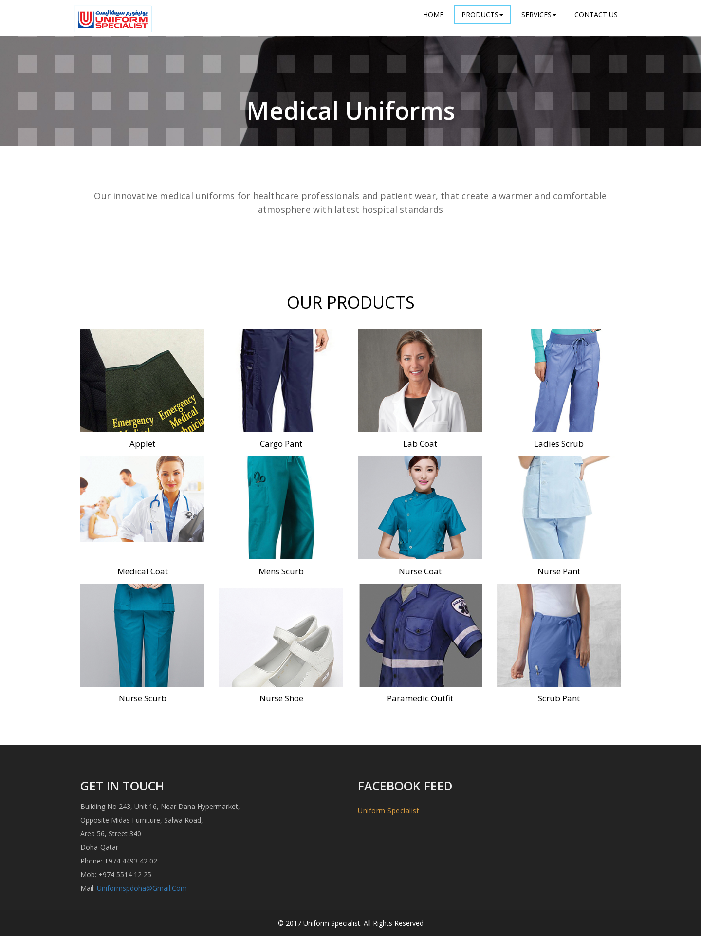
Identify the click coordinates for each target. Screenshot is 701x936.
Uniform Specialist (388, 810)
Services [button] (538, 14)
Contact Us (596, 14)
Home (433, 14)
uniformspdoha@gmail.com (142, 888)
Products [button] (482, 14)
